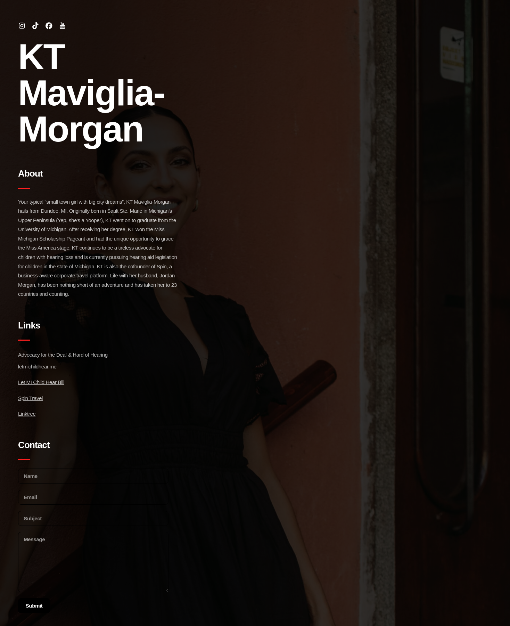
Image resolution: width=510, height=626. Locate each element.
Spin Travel (30, 398)
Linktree (26, 414)
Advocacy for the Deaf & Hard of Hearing (63, 355)
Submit (34, 606)
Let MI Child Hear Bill (41, 382)
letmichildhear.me (37, 366)
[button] (22, 26)
